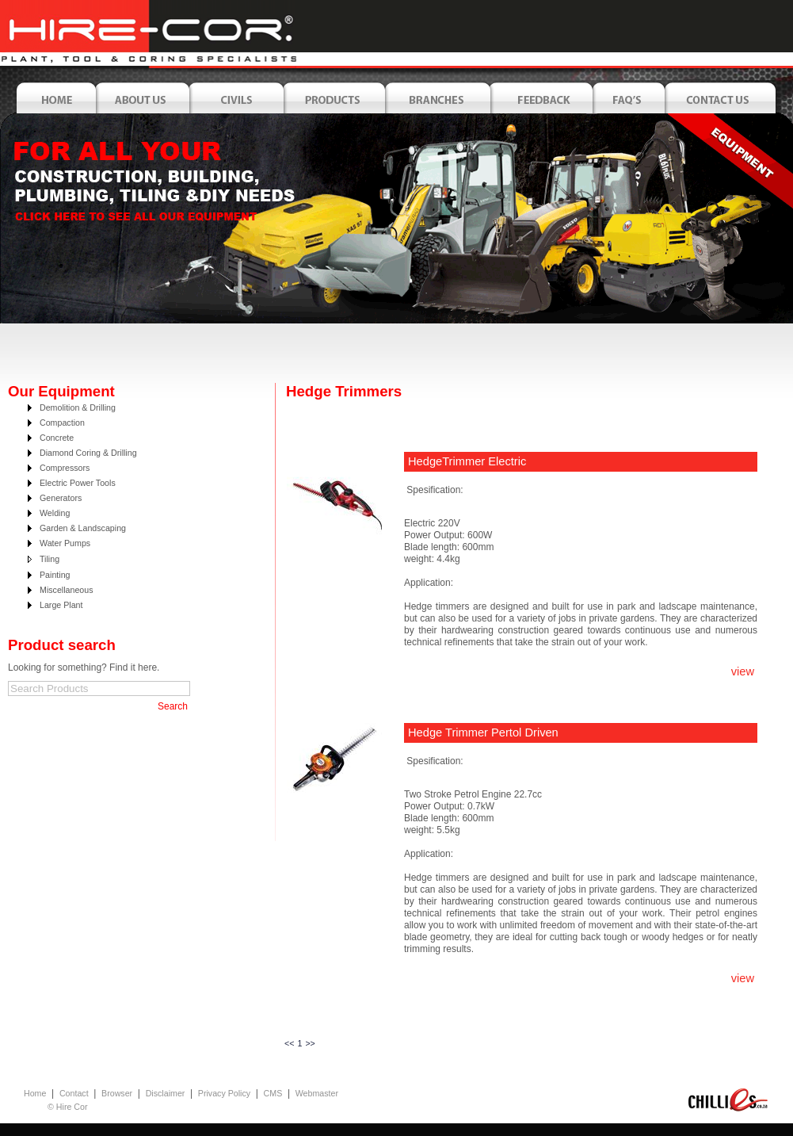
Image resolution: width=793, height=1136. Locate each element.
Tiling (49, 559)
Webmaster (316, 1093)
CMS (273, 1093)
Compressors (65, 467)
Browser (116, 1093)
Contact (74, 1093)
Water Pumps (65, 543)
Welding (55, 513)
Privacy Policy (224, 1093)
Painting (55, 574)
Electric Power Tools (78, 483)
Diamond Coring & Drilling (88, 452)
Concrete (57, 437)
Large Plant (61, 605)
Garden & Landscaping (83, 528)
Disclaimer (165, 1093)
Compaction (62, 422)
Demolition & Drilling (78, 407)
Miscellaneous (66, 590)
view (742, 671)
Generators (61, 498)
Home (35, 1093)
